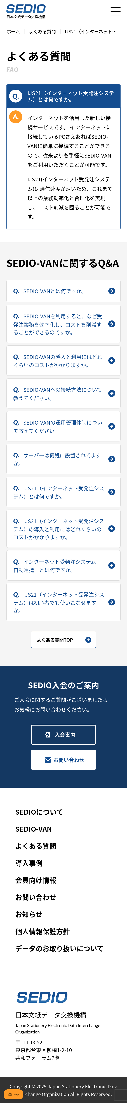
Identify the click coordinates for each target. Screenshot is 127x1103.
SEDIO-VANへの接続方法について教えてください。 (57, 394)
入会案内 (65, 734)
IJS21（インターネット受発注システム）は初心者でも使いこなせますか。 (58, 602)
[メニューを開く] (115, 11)
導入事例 (29, 863)
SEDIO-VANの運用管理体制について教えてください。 (57, 426)
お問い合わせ (68, 760)
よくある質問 (42, 31)
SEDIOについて (39, 812)
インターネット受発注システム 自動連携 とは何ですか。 (57, 566)
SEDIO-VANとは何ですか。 (54, 291)
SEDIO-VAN (33, 829)
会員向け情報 (35, 880)
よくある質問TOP (55, 639)
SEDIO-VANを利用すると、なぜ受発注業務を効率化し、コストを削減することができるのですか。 (57, 324)
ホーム (13, 31)
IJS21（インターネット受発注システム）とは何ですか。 (58, 492)
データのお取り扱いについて (59, 948)
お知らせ (28, 914)
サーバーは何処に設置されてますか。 (57, 459)
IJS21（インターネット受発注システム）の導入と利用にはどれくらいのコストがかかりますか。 (58, 529)
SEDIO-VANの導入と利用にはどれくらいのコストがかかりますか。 (57, 361)
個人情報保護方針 (42, 931)
